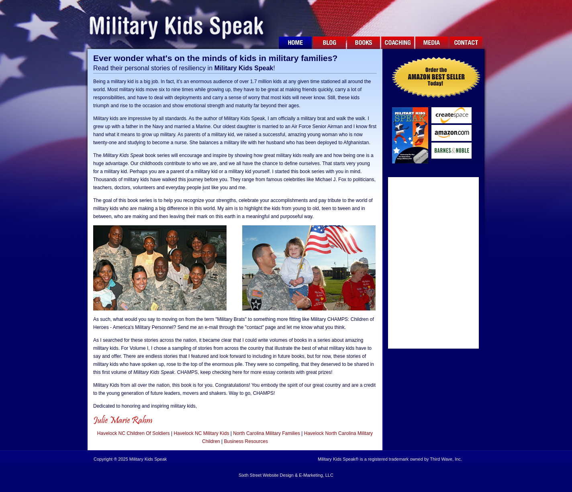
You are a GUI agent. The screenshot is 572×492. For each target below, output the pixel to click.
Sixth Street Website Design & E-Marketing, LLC (286, 475)
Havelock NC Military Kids (201, 433)
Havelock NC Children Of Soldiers (133, 433)
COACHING (397, 44)
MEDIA (431, 44)
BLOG (329, 44)
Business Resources (246, 441)
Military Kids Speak (181, 24)
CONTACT (465, 44)
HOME (295, 44)
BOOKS (363, 44)
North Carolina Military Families (266, 433)
